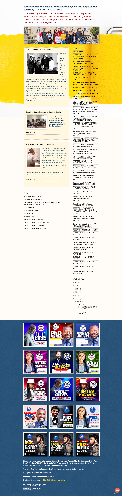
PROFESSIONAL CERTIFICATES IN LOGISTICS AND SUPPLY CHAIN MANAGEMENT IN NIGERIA (85, 140)
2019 (77, 292)
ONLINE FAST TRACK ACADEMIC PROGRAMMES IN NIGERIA (85, 243)
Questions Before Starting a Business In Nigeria (43, 112)
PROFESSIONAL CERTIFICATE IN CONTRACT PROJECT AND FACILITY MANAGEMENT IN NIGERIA (85, 125)
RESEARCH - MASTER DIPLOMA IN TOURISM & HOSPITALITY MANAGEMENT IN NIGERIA (85, 225)
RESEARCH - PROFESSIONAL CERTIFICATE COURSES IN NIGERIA (84, 177)
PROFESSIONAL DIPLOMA (33, 225)
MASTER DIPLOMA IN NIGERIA (84, 90)
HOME (75, 49)
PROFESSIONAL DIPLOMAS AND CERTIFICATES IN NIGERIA (85, 188)
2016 (77, 295)
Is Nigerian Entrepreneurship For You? (40, 144)
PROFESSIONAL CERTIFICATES (35, 222)
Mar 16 (81, 313)
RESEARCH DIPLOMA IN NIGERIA (85, 230)
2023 (77, 282)
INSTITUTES (28, 213)
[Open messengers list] (117, 490)
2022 (77, 285)
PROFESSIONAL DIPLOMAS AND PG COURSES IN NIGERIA (85, 157)
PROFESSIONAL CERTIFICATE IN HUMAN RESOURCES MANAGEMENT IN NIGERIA (85, 118)
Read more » (30, 100)
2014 (77, 299)
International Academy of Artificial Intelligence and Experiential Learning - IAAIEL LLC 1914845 (60, 8)
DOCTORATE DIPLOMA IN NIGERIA (85, 93)
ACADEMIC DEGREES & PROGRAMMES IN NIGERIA (83, 62)
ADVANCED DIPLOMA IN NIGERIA (85, 87)
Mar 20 (81, 304)
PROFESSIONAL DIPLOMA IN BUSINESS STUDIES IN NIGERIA (84, 167)
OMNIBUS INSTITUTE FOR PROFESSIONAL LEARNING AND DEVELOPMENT (85, 56)
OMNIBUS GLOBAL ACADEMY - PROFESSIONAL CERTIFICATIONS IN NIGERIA (85, 68)
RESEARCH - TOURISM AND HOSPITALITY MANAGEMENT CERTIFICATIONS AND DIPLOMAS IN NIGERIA (85, 210)
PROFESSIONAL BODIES (33, 219)
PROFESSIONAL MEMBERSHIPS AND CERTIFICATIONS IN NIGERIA (85, 83)
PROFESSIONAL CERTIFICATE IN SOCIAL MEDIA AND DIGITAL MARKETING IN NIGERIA (85, 103)
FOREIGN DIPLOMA (31, 210)
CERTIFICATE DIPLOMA (32, 199)
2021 (77, 289)
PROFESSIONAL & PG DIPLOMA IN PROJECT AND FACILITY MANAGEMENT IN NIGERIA (85, 151)
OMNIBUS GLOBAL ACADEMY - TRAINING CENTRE (84, 248)
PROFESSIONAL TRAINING (33, 228)
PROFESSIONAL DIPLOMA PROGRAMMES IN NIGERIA (83, 162)
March (79, 301)
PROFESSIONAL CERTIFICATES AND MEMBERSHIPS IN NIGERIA (84, 171)
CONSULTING (29, 207)
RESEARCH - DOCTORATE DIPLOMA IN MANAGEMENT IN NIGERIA (84, 218)
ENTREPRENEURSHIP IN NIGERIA (38, 50)
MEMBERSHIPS (29, 216)
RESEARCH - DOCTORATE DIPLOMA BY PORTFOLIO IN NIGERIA (83, 198)
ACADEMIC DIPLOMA (31, 196)
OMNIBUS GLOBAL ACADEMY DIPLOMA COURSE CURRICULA (84, 74)
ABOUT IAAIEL (78, 52)
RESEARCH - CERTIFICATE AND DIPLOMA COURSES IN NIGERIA (84, 183)
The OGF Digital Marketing (54, 480)
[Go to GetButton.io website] (117, 494)
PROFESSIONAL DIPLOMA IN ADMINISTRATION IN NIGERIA (83, 145)
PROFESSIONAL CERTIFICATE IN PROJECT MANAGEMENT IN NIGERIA (85, 133)
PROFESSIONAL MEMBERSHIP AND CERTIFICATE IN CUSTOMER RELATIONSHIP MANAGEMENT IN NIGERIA (85, 110)
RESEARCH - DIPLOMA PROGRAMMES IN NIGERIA (83, 204)
